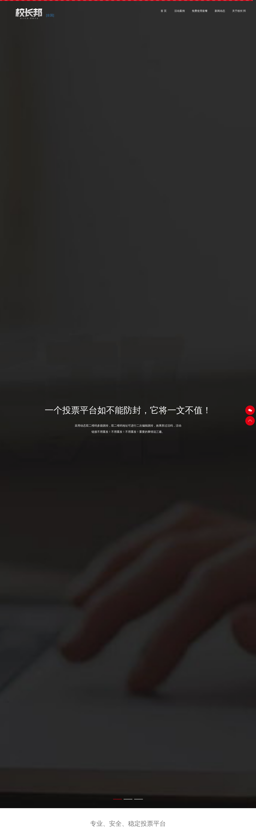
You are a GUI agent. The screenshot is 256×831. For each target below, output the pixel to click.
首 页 (164, 12)
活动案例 (179, 12)
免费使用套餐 (200, 12)
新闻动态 (220, 12)
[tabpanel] (128, 404)
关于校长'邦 (239, 12)
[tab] (117, 799)
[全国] (50, 15)
